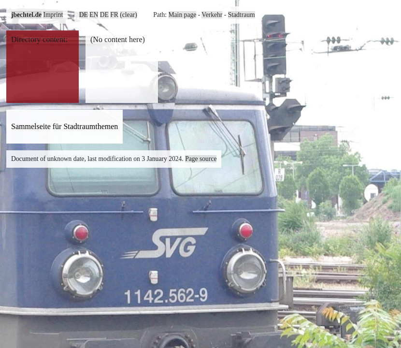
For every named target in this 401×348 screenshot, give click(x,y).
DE (83, 14)
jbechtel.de (26, 14)
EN (93, 14)
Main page (183, 14)
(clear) (128, 14)
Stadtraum (241, 14)
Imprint (53, 14)
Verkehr (211, 14)
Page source (200, 158)
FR (114, 14)
